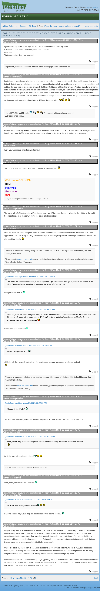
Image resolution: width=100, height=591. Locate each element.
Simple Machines (56, 586)
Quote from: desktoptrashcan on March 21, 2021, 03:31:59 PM (30, 277)
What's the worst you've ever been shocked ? (62, 26)
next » (95, 26)
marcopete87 (15, 126)
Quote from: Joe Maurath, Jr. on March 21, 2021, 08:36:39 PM (30, 436)
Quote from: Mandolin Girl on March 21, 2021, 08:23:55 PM (29, 345)
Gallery (21, 16)
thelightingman (16, 77)
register (96, 7)
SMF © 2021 (44, 586)
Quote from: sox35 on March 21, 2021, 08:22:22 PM (26, 403)
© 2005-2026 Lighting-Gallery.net (15, 586)
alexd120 (13, 42)
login (88, 7)
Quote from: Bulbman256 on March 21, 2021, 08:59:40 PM (28, 499)
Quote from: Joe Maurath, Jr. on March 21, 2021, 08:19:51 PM (30, 309)
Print (96, 578)
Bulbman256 (15, 432)
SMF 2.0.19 (34, 586)
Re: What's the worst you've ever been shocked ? (23, 40)
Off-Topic (32, 26)
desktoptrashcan (16, 209)
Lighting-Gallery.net (10, 26)
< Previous (14, 578)
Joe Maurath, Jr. (16, 228)
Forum (7, 16)
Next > (23, 578)
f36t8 (12, 526)
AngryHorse (14, 162)
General (23, 26)
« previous (89, 26)
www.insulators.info (25, 259)
